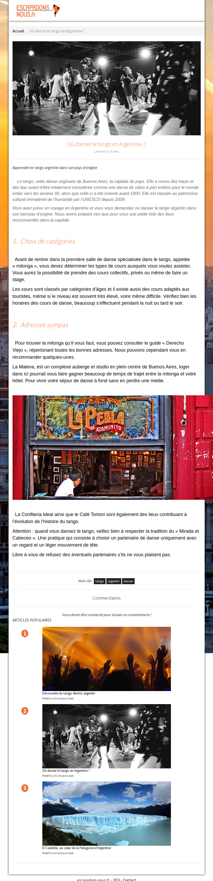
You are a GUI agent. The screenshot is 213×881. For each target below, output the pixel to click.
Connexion (160, 6)
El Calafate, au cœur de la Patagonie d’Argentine (76, 848)
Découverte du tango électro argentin (68, 693)
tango (99, 581)
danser (128, 581)
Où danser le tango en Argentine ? (66, 770)
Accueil (18, 30)
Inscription (188, 6)
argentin (114, 581)
